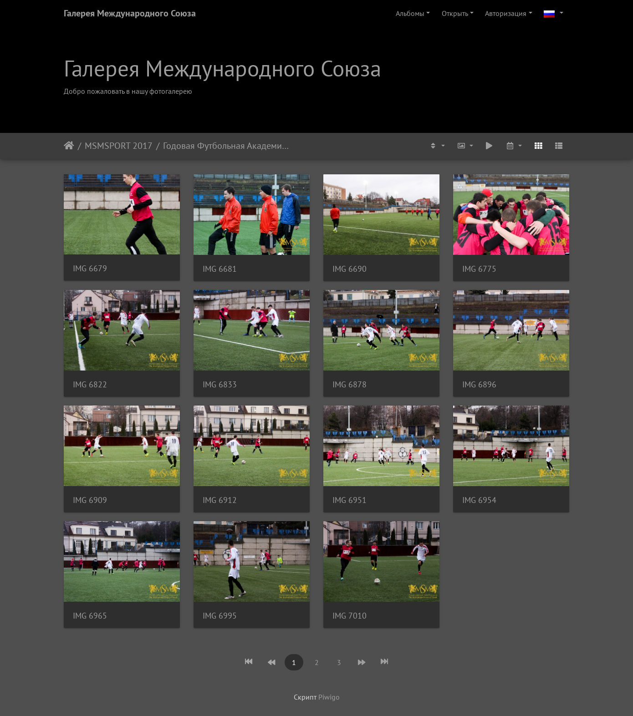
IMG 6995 (220, 615)
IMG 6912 (220, 500)
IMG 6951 (349, 500)
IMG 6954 (479, 500)
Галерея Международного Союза (130, 13)
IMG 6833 (220, 384)
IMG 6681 (220, 269)
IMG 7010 (349, 615)
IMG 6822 (90, 384)
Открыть (455, 13)
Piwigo (329, 696)
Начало (69, 145)
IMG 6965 (90, 615)
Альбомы (410, 13)
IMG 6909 (90, 500)
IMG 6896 (479, 384)
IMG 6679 (90, 268)
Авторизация (505, 13)
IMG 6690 (349, 269)
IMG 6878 (349, 384)
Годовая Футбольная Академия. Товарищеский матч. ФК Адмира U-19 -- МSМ (226, 146)
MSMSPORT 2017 (119, 146)
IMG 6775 (479, 269)
